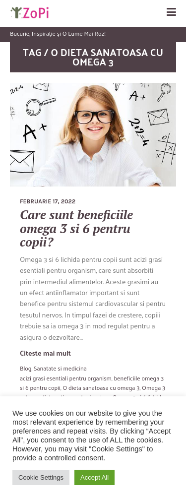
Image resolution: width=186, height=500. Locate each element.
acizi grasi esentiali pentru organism (66, 378)
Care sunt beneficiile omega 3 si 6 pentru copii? (76, 228)
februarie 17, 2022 (47, 201)
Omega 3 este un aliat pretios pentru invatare (92, 392)
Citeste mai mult (45, 353)
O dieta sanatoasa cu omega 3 (100, 387)
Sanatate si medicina (60, 368)
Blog (25, 368)
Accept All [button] (94, 477)
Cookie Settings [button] (40, 477)
